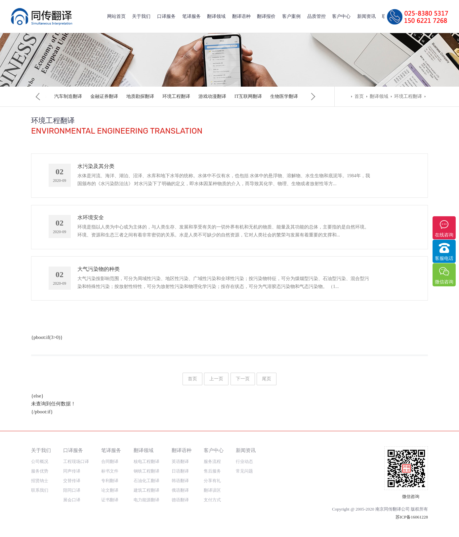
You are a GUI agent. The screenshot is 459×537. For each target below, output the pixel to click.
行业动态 (244, 461)
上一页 (216, 384)
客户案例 (291, 16)
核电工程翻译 (59, 96)
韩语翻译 (180, 480)
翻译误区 (212, 490)
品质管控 (316, 16)
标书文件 (109, 471)
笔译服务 (191, 16)
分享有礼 (212, 480)
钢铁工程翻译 (95, 96)
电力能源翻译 (204, 96)
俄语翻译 (180, 490)
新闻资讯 (366, 16)
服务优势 (39, 471)
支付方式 (212, 499)
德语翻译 (180, 499)
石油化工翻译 (132, 96)
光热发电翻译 (240, 96)
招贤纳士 (39, 480)
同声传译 (71, 471)
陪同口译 (71, 490)
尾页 (266, 384)
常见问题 (244, 471)
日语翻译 (180, 471)
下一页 (243, 384)
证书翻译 (109, 499)
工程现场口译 (76, 461)
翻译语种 (241, 16)
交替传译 (71, 480)
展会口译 (71, 499)
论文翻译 (109, 490)
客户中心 (341, 16)
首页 (359, 96)
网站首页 (116, 16)
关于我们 (141, 16)
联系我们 (39, 490)
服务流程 (212, 461)
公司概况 (39, 461)
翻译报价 (266, 16)
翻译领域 (216, 16)
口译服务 (166, 16)
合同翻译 (109, 461)
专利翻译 (109, 480)
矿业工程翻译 (276, 96)
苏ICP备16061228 (412, 517)
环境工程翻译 (408, 96)
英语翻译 (180, 461)
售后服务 (212, 471)
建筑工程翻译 (168, 96)
